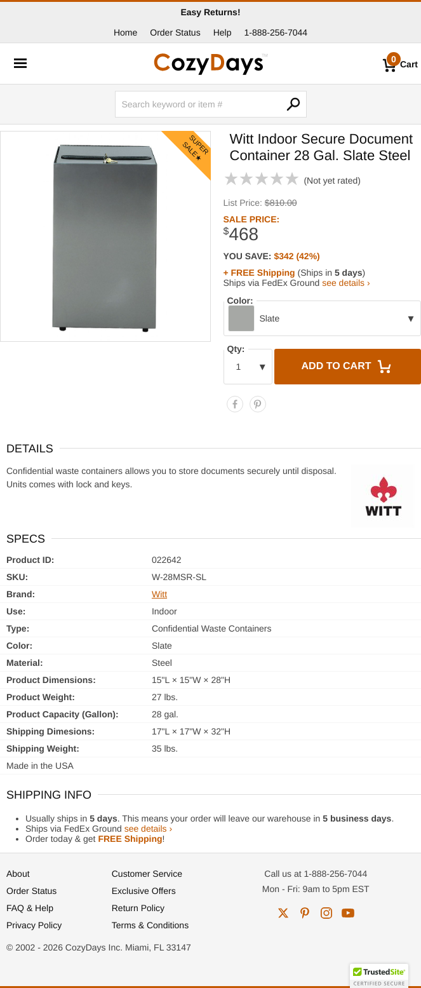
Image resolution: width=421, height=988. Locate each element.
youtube (348, 913)
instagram (326, 913)
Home (125, 32)
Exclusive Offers (144, 891)
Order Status (175, 32)
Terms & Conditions (150, 925)
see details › (346, 283)
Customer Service (147, 874)
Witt (159, 594)
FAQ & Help (29, 908)
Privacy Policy (34, 925)
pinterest (305, 913)
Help (222, 32)
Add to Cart (348, 366)
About (18, 874)
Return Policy (138, 908)
